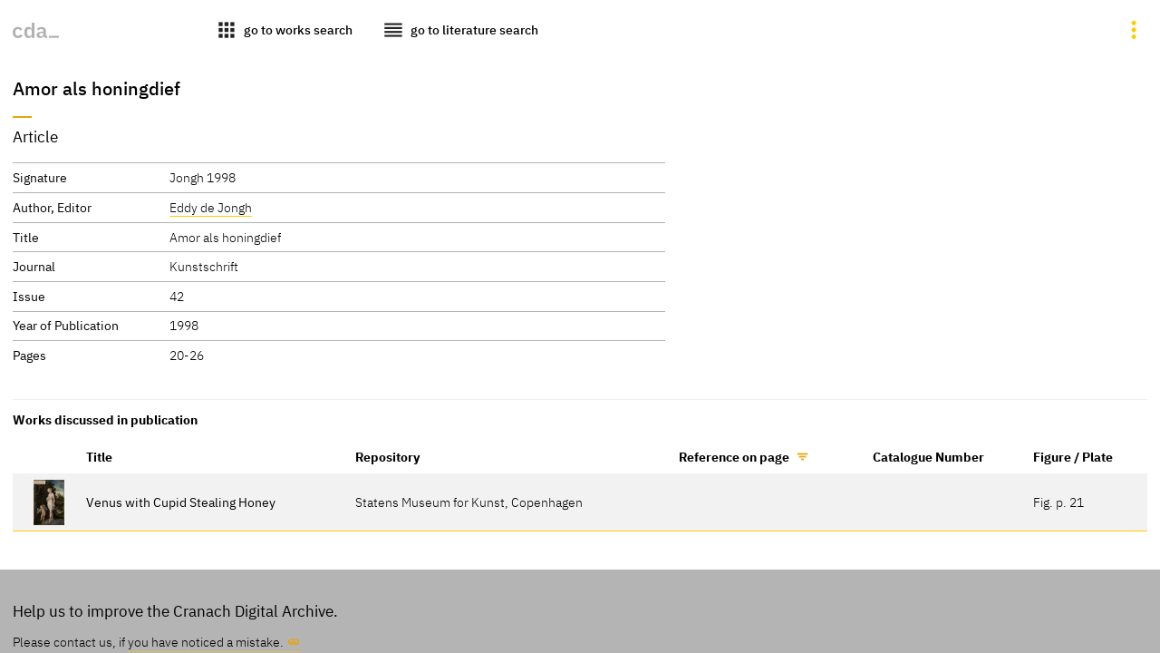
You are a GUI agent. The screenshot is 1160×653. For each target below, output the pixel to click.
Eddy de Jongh (210, 207)
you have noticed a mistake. (206, 641)
